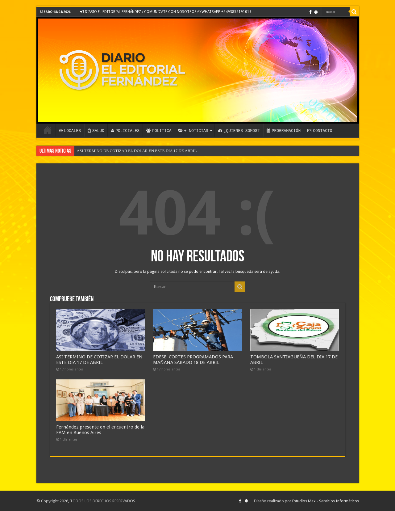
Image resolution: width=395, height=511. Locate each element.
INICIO (48, 130)
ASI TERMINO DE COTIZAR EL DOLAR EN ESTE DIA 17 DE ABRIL (137, 150)
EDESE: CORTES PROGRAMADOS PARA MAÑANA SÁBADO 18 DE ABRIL (193, 359)
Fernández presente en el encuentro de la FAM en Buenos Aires (100, 429)
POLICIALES (125, 130)
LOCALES (70, 130)
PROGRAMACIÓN (284, 130)
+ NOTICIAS (193, 130)
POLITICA (158, 130)
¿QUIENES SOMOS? (239, 130)
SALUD (96, 130)
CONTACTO (319, 130)
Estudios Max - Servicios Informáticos (325, 501)
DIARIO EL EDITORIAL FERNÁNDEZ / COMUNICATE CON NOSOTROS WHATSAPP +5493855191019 (166, 12)
